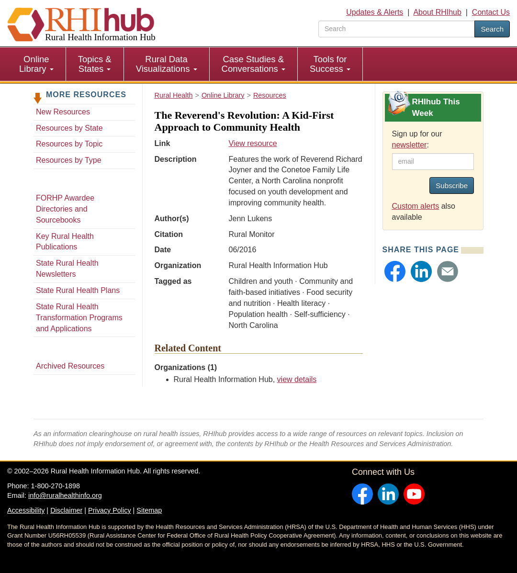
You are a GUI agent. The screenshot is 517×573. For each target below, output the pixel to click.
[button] (394, 271)
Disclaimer (66, 510)
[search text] (396, 29)
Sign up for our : (417, 139)
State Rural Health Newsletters (67, 268)
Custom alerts (415, 206)
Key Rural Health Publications (65, 241)
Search (492, 29)
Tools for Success (330, 64)
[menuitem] (36, 64)
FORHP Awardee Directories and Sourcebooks (65, 209)
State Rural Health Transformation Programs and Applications (79, 318)
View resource (252, 143)
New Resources (63, 112)
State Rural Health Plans (78, 290)
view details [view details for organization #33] (297, 379)
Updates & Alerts (374, 12)
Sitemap (149, 510)
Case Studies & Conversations (253, 64)
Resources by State (69, 128)
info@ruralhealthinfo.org (65, 495)
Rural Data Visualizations (166, 64)
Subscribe (452, 185)
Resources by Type (68, 160)
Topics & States (95, 64)
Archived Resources (70, 366)
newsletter (409, 145)
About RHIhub (437, 12)
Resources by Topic (69, 144)
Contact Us (491, 12)
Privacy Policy (109, 510)
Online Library (36, 64)
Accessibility (26, 510)
